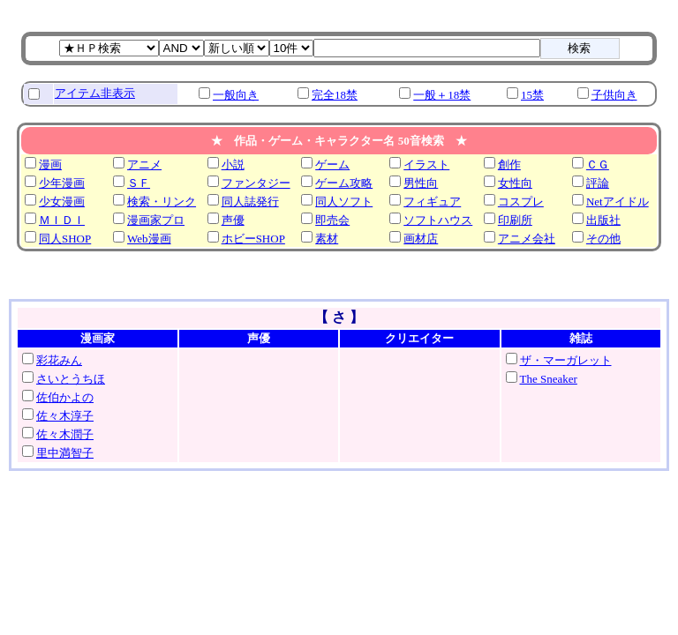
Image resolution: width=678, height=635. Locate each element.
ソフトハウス (437, 220)
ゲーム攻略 (344, 183)
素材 (326, 238)
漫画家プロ (156, 220)
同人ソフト (344, 201)
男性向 (420, 183)
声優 (233, 220)
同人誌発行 (250, 201)
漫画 (50, 164)
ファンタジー (256, 183)
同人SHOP (65, 238)
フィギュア (432, 201)
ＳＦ (138, 183)
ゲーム (332, 164)
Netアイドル (617, 201)
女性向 (515, 183)
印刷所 (515, 220)
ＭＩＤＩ (62, 220)
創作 (509, 164)
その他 (603, 238)
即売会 (332, 220)
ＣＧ (597, 164)
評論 (597, 183)
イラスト (426, 164)
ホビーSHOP (253, 238)
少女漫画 (62, 201)
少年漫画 (62, 183)
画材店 (420, 238)
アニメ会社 (526, 238)
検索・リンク (161, 201)
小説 (233, 164)
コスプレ (521, 201)
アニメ (144, 164)
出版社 (603, 220)
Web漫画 (149, 238)
